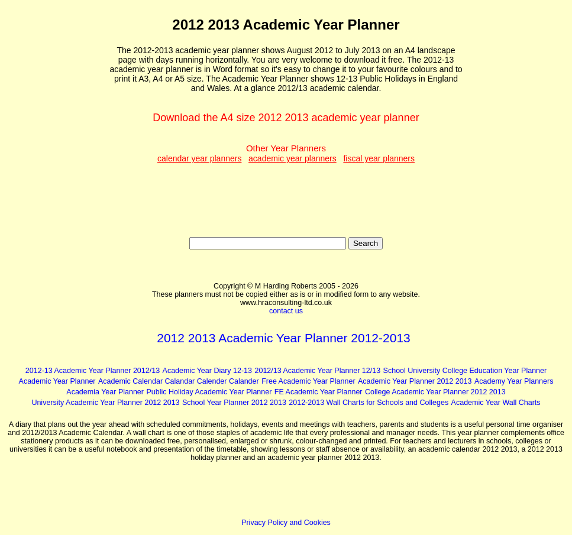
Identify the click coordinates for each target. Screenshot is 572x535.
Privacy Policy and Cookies (286, 522)
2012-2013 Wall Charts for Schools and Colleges (368, 402)
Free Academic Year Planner (308, 381)
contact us (286, 311)
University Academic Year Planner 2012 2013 (105, 402)
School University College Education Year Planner (465, 371)
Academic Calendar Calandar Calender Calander (178, 381)
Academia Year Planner (105, 392)
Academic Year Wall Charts (496, 402)
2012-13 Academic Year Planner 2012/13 (92, 371)
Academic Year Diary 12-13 (207, 371)
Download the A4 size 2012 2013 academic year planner (286, 118)
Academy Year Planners (513, 381)
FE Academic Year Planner (318, 392)
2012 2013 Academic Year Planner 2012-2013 (284, 338)
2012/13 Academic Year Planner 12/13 (317, 371)
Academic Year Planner (57, 381)
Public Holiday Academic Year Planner (209, 392)
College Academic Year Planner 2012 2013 (435, 392)
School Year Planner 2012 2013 (234, 402)
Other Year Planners (286, 153)
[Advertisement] (58, 184)
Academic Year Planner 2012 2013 (415, 381)
